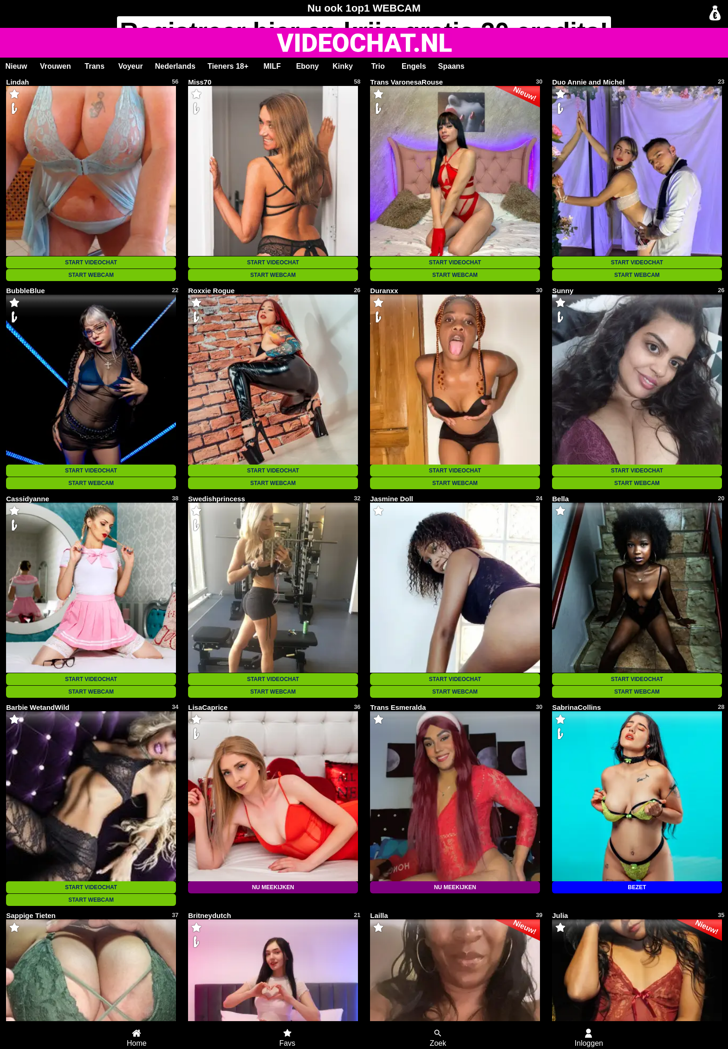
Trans (94, 66)
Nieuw (16, 66)
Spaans (451, 66)
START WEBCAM (91, 275)
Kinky (342, 66)
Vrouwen (55, 66)
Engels (414, 66)
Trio (377, 66)
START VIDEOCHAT (91, 262)
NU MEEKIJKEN (273, 887)
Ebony (307, 66)
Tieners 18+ (228, 66)
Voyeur (130, 66)
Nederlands (175, 66)
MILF (271, 66)
